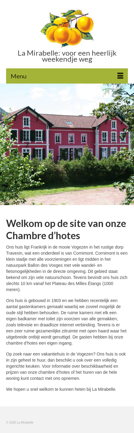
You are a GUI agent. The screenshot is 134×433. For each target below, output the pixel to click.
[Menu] (67, 76)
